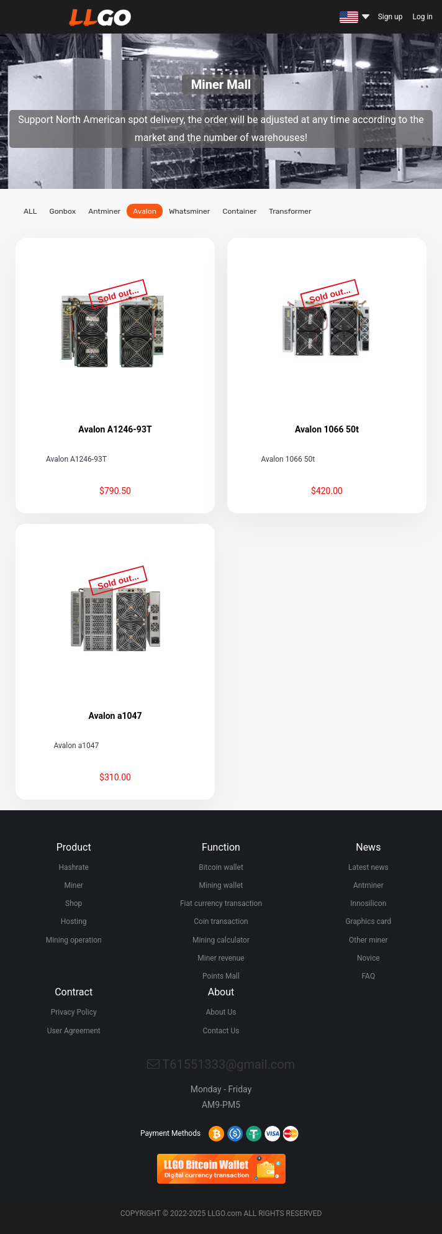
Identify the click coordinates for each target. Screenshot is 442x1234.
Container (239, 211)
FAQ (368, 976)
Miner (73, 885)
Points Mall (221, 976)
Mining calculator (221, 940)
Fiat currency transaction (221, 903)
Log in (422, 16)
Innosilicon (368, 903)
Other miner (368, 940)
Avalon (144, 211)
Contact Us (221, 1030)
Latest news (368, 867)
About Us (221, 1012)
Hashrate (73, 867)
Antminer (104, 211)
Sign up (390, 16)
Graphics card (368, 921)
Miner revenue (220, 958)
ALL (30, 211)
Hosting (74, 921)
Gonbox (62, 211)
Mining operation (74, 940)
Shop (73, 903)
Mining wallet (221, 885)
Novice (368, 958)
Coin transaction (221, 921)
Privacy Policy (74, 1012)
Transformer (290, 211)
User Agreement (74, 1030)
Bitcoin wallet (221, 867)
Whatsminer (189, 211)
